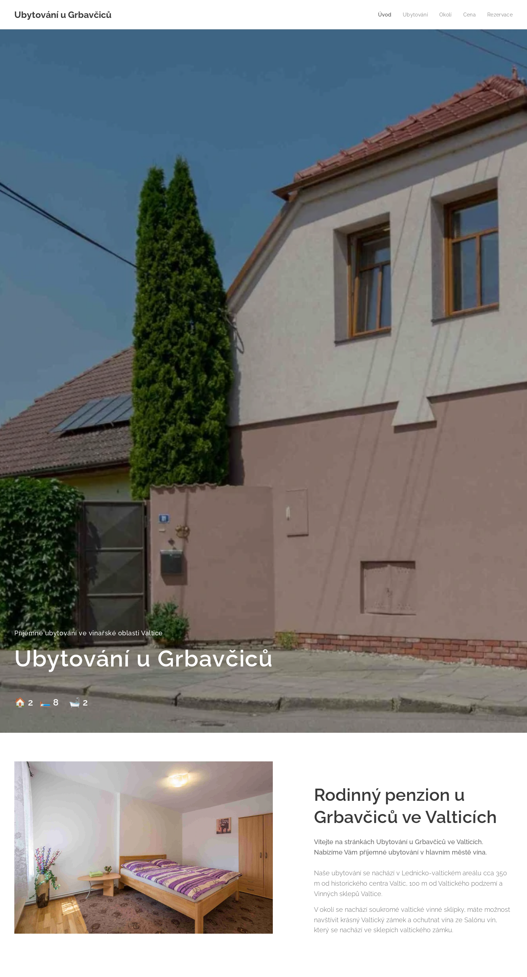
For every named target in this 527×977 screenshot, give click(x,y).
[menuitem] (382, 15)
